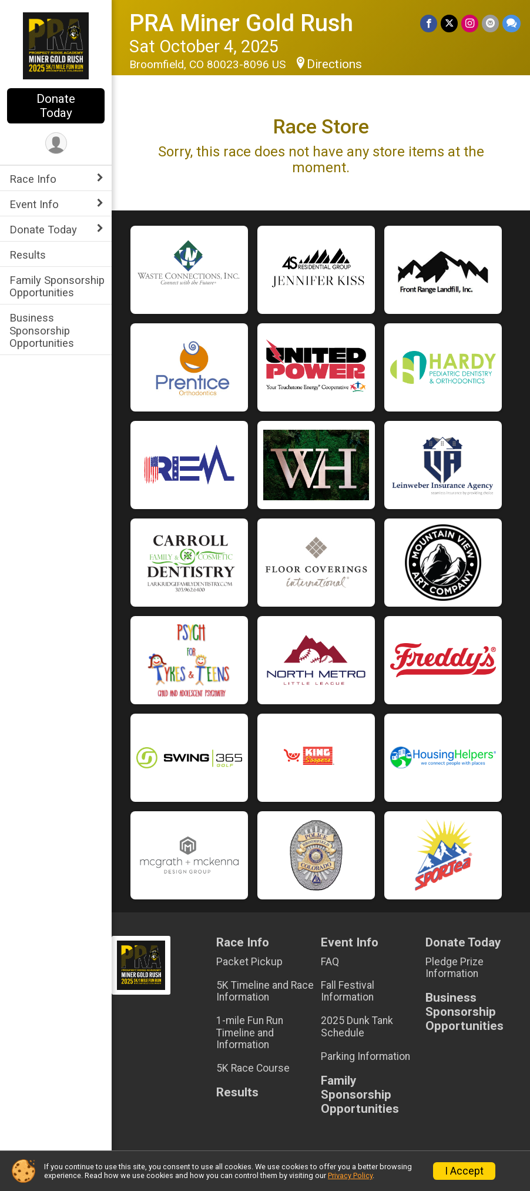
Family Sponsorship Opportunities (57, 286)
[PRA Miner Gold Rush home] (56, 45)
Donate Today (55, 106)
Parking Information (365, 1056)
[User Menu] (56, 143)
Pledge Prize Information (454, 967)
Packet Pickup (249, 962)
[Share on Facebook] (428, 23)
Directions (334, 64)
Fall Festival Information (347, 991)
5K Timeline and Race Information (265, 991)
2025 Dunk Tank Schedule (357, 1026)
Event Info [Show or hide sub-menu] (34, 204)
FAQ (330, 962)
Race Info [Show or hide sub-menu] (32, 179)
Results (27, 255)
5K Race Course (253, 1068)
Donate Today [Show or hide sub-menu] (43, 229)
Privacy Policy (350, 1175)
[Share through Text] (511, 23)
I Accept (464, 1171)
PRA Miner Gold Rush (241, 23)
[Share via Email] (490, 23)
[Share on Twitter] (449, 23)
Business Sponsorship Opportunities (41, 330)
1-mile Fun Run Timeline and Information (249, 1032)
